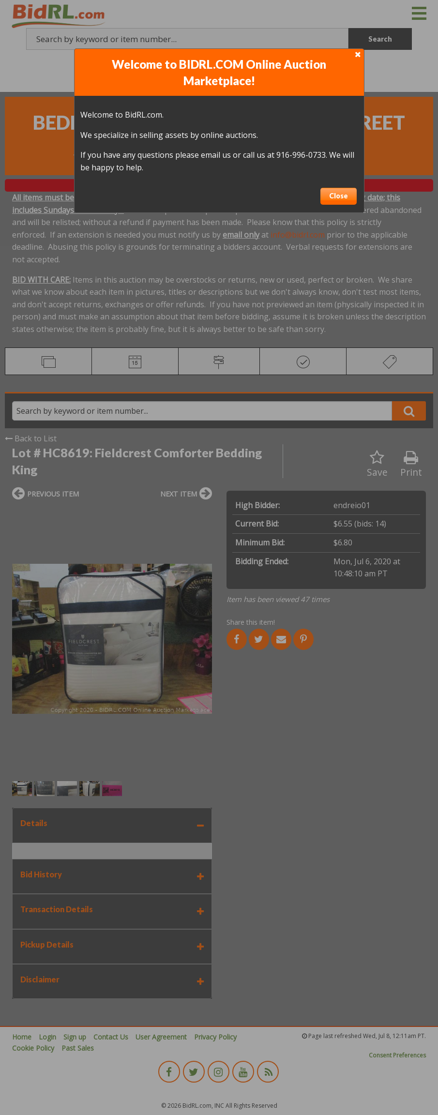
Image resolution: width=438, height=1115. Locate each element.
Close (338, 196)
